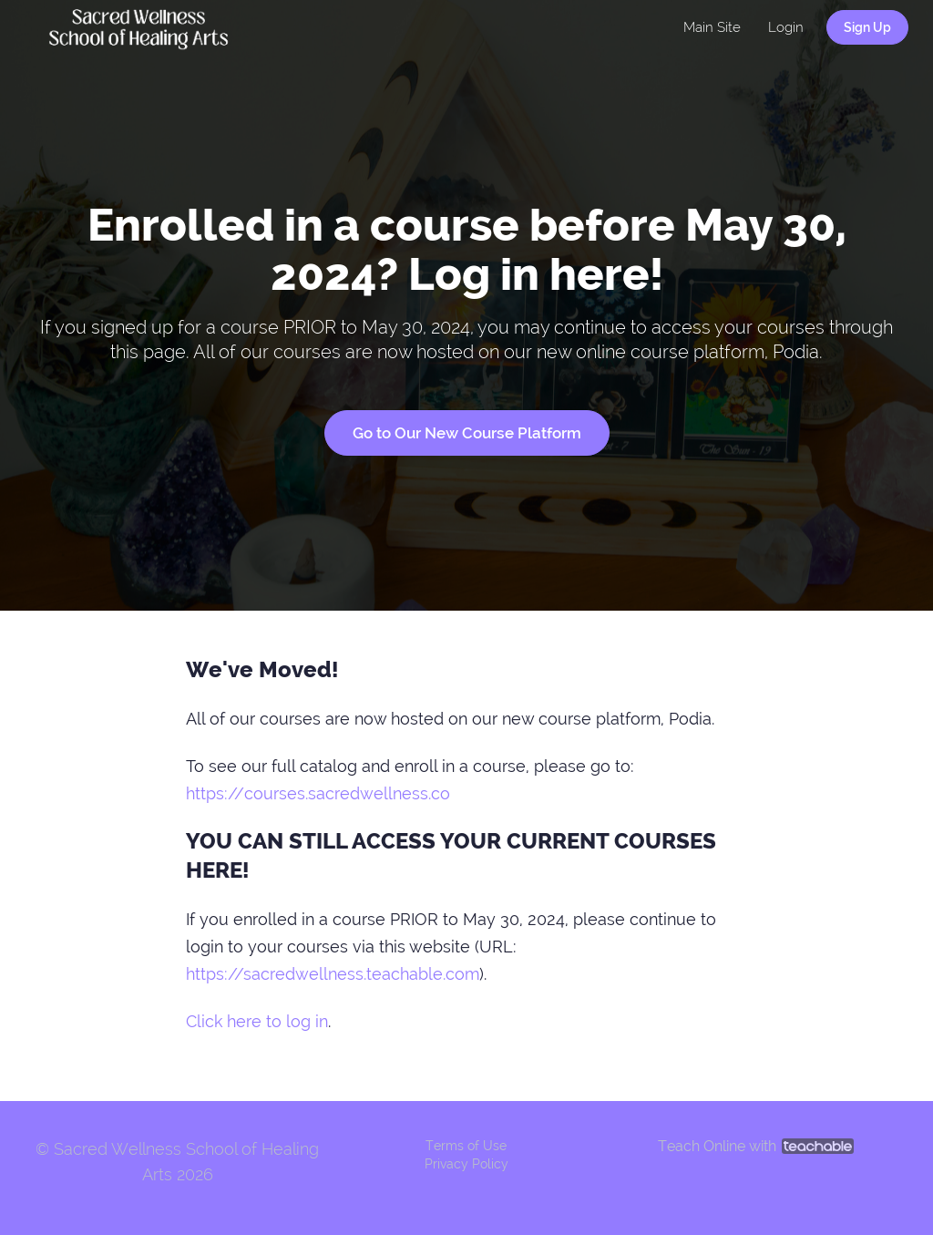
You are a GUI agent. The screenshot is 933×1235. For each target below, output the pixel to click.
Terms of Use (466, 1145)
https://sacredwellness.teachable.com (332, 973)
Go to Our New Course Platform (467, 433)
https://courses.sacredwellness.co (318, 793)
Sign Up (867, 27)
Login (786, 27)
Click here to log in (257, 1021)
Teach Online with (756, 1146)
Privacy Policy (466, 1164)
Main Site (712, 27)
